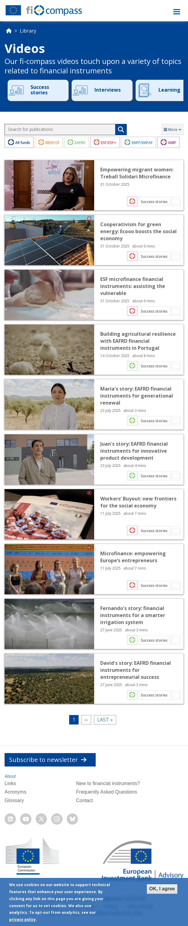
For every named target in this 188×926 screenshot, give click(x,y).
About (10, 776)
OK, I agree (162, 888)
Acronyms (15, 791)
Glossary (14, 800)
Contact (84, 800)
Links (10, 783)
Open (94, 185)
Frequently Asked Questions (106, 791)
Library (28, 30)
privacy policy (22, 919)
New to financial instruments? (108, 783)
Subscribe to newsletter (48, 760)
